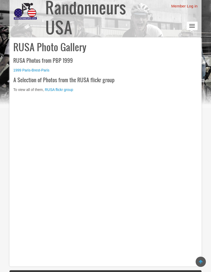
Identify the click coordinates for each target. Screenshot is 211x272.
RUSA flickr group (59, 90)
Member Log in (184, 6)
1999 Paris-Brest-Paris (31, 70)
